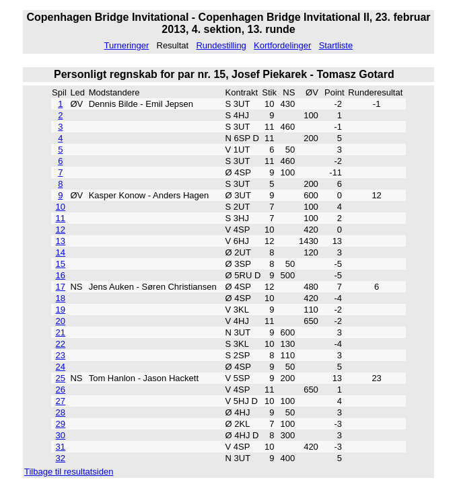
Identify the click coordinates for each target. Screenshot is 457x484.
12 (60, 230)
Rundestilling (221, 45)
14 (60, 252)
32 (60, 458)
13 (60, 241)
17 (60, 287)
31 (60, 447)
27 (60, 401)
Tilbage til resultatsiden (68, 472)
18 (60, 298)
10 (60, 207)
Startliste (336, 45)
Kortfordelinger (282, 45)
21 (60, 332)
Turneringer (126, 45)
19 (60, 310)
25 (60, 378)
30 (60, 435)
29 (60, 424)
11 (60, 218)
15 (60, 264)
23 (60, 355)
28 (60, 412)
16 (60, 275)
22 (60, 344)
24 (60, 367)
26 (60, 390)
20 (60, 321)
